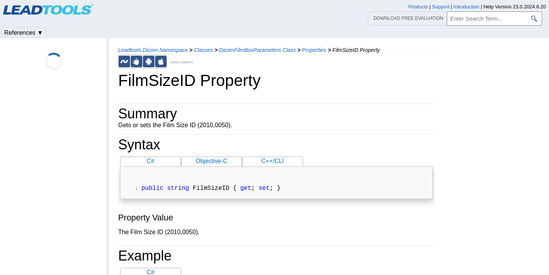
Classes (203, 50)
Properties (314, 50)
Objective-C (212, 161)
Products (418, 7)
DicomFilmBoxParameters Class (257, 50)
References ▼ (23, 32)
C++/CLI (272, 161)
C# (150, 161)
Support (440, 7)
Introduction (466, 7)
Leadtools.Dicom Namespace (153, 50)
